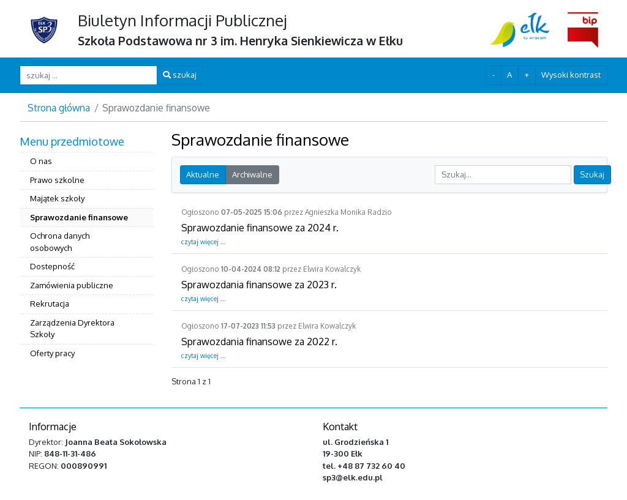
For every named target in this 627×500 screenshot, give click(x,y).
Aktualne (202, 174)
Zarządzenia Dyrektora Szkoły (72, 329)
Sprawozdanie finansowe (79, 217)
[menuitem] (86, 248)
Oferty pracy (52, 353)
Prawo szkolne (57, 180)
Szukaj (592, 174)
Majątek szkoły (57, 198)
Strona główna (59, 108)
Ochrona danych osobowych (59, 242)
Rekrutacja (49, 303)
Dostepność (52, 266)
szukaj (180, 75)
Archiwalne (252, 174)
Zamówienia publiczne (71, 285)
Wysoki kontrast (571, 75)
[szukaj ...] (88, 74)
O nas (41, 161)
